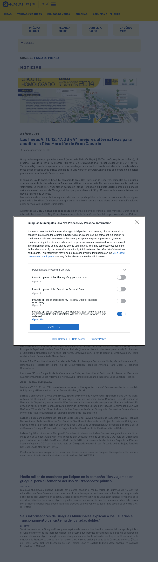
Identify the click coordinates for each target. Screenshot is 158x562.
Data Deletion (59, 339)
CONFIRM (54, 326)
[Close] (138, 223)
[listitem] (79, 270)
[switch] (121, 277)
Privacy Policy (98, 339)
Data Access (78, 339)
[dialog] (79, 281)
